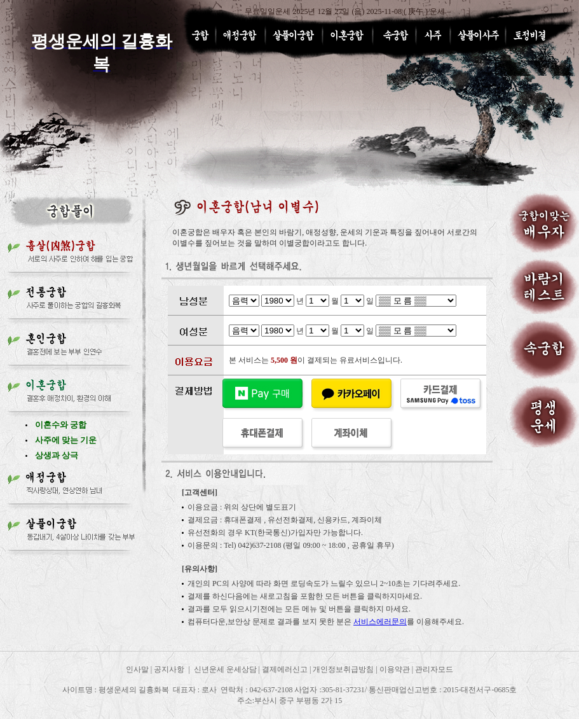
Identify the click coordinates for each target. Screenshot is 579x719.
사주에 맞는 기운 (66, 440)
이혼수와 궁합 (60, 424)
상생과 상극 (56, 455)
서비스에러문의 (380, 621)
